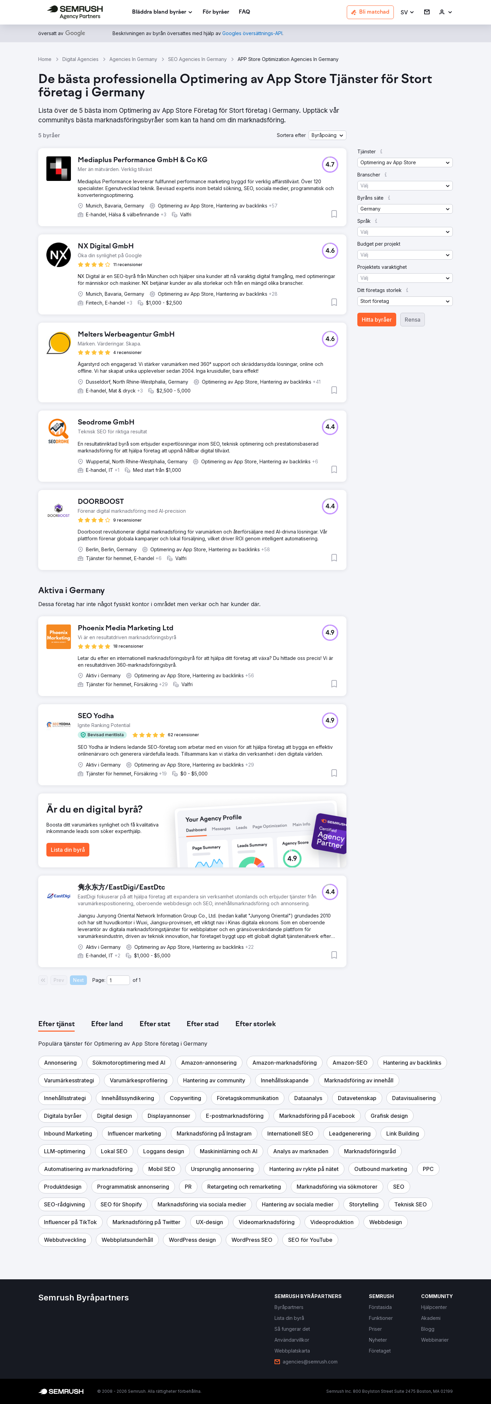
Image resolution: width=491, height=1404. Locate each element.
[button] (408, 12)
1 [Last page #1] (139, 980)
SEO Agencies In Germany (197, 59)
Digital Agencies (80, 59)
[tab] (56, 1024)
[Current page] (118, 980)
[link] (216, 12)
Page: (98, 980)
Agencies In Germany (133, 59)
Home (44, 59)
